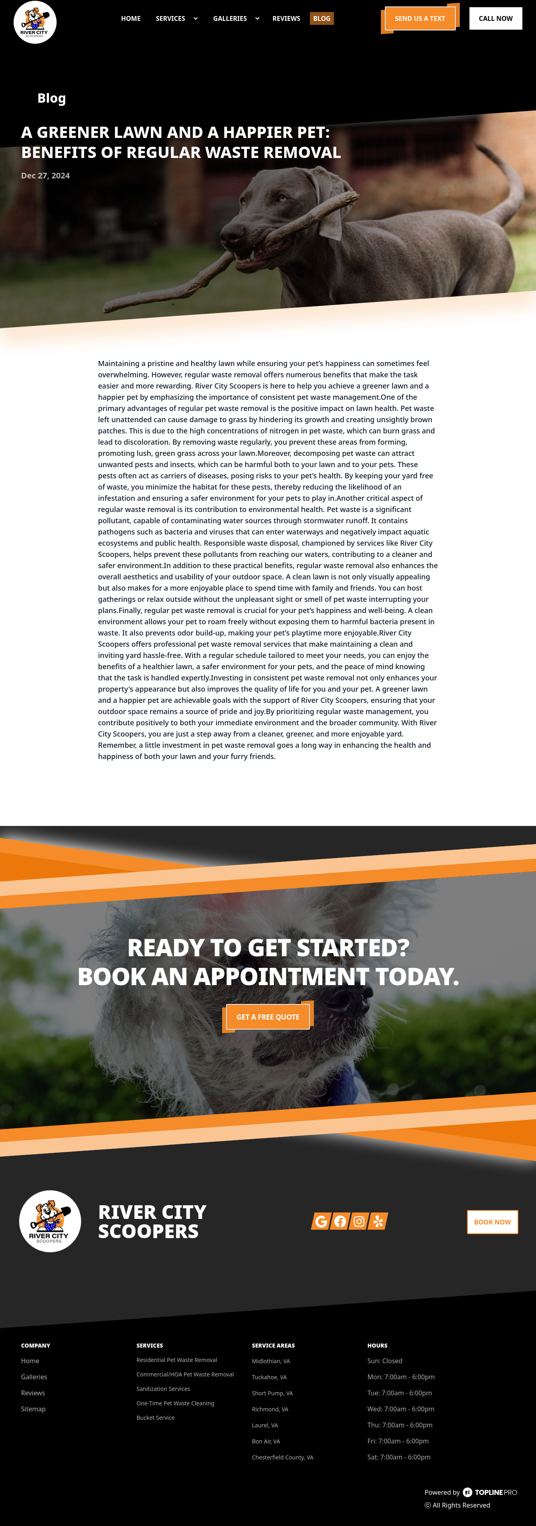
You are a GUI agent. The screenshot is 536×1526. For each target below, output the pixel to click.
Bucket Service (156, 1417)
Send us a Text (420, 18)
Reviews (33, 1392)
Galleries (34, 1376)
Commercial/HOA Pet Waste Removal (185, 1374)
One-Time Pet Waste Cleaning (175, 1403)
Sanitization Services (163, 1388)
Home (30, 1360)
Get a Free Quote (268, 1017)
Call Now (496, 18)
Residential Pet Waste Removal (177, 1360)
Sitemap (33, 1409)
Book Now (492, 1222)
